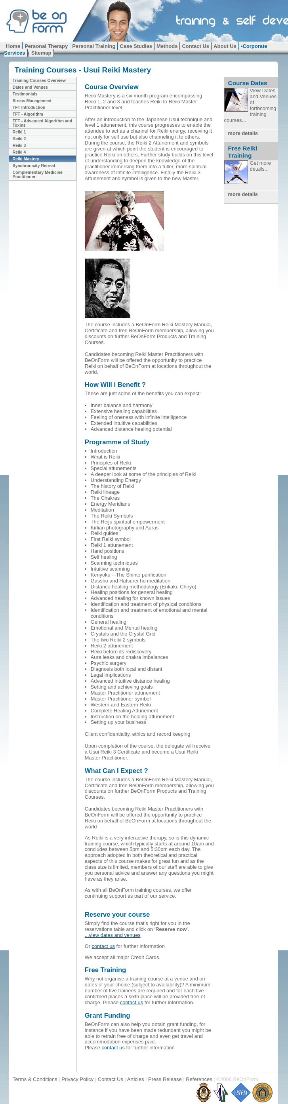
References (199, 1079)
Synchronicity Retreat (34, 166)
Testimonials (25, 94)
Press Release (165, 1079)
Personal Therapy (46, 46)
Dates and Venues (30, 87)
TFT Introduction (29, 107)
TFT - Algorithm (28, 114)
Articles (135, 1079)
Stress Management (32, 101)
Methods (166, 46)
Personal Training (93, 46)
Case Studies (136, 46)
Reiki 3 (19, 145)
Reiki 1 (19, 132)
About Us (225, 46)
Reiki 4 (19, 152)
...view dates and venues (113, 935)
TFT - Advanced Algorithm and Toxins (42, 123)
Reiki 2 (19, 139)
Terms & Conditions (36, 1079)
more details (243, 133)
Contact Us (195, 46)
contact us (103, 946)
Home (13, 46)
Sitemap (41, 53)
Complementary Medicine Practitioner (38, 174)
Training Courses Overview (39, 80)
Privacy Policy (77, 1079)
